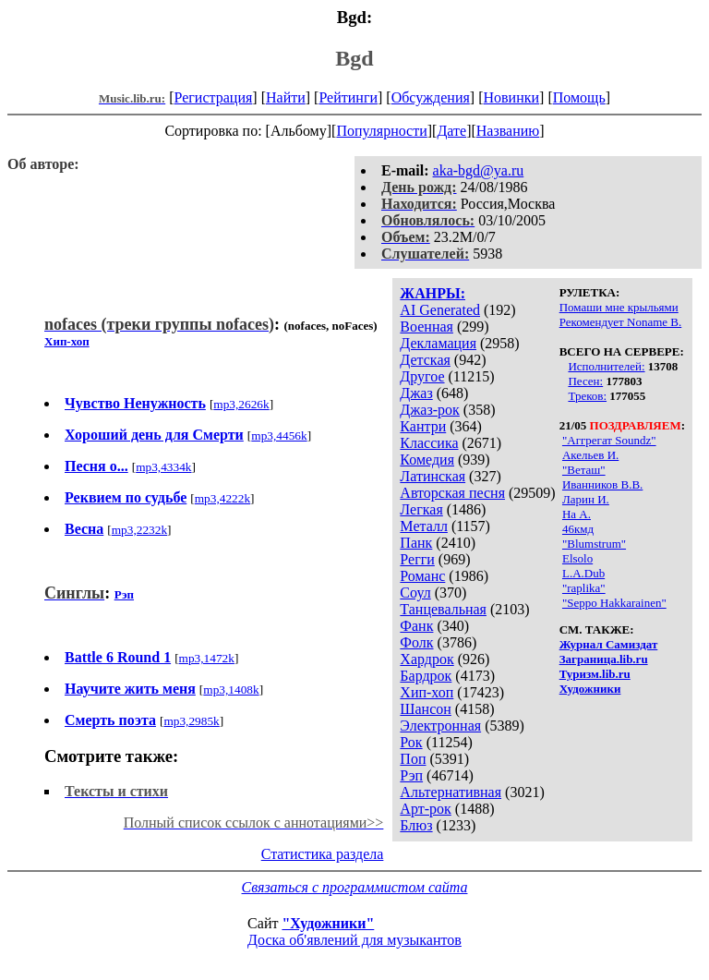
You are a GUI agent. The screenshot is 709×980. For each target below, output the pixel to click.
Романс (422, 576)
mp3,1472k (206, 658)
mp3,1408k (230, 689)
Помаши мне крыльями (619, 307)
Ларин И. (585, 499)
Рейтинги (348, 97)
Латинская (432, 476)
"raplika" (584, 588)
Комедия (427, 459)
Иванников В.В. (602, 484)
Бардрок (425, 676)
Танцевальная (443, 609)
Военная (426, 326)
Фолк (416, 642)
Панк (416, 542)
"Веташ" (584, 470)
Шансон (425, 709)
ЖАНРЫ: (432, 293)
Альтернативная (450, 792)
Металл (424, 526)
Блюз (416, 825)
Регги (417, 559)
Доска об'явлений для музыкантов (354, 940)
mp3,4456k (278, 435)
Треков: (587, 396)
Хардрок (426, 659)
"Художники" (328, 923)
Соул (415, 592)
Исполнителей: (606, 366)
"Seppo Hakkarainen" (614, 603)
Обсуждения (430, 97)
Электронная (440, 725)
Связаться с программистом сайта (355, 887)
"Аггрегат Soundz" (609, 440)
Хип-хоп (426, 692)
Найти (286, 97)
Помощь (579, 97)
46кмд (578, 529)
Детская (425, 360)
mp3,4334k (163, 467)
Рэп (411, 775)
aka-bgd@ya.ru (478, 170)
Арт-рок (425, 809)
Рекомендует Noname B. (620, 322)
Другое (422, 376)
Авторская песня (452, 493)
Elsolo (577, 558)
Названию (508, 131)
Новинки (511, 97)
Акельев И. (590, 455)
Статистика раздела (322, 854)
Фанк (416, 626)
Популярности (381, 131)
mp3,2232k (139, 530)
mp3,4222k (222, 498)
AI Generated (440, 310)
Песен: (585, 381)
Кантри (423, 426)
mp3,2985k (191, 721)
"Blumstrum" (594, 543)
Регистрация (213, 97)
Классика (429, 443)
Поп (413, 759)
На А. (576, 514)
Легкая (421, 509)
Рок (411, 742)
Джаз (416, 393)
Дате (451, 131)
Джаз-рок (430, 409)
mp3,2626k (241, 404)
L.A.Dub (583, 573)
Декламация (438, 343)
